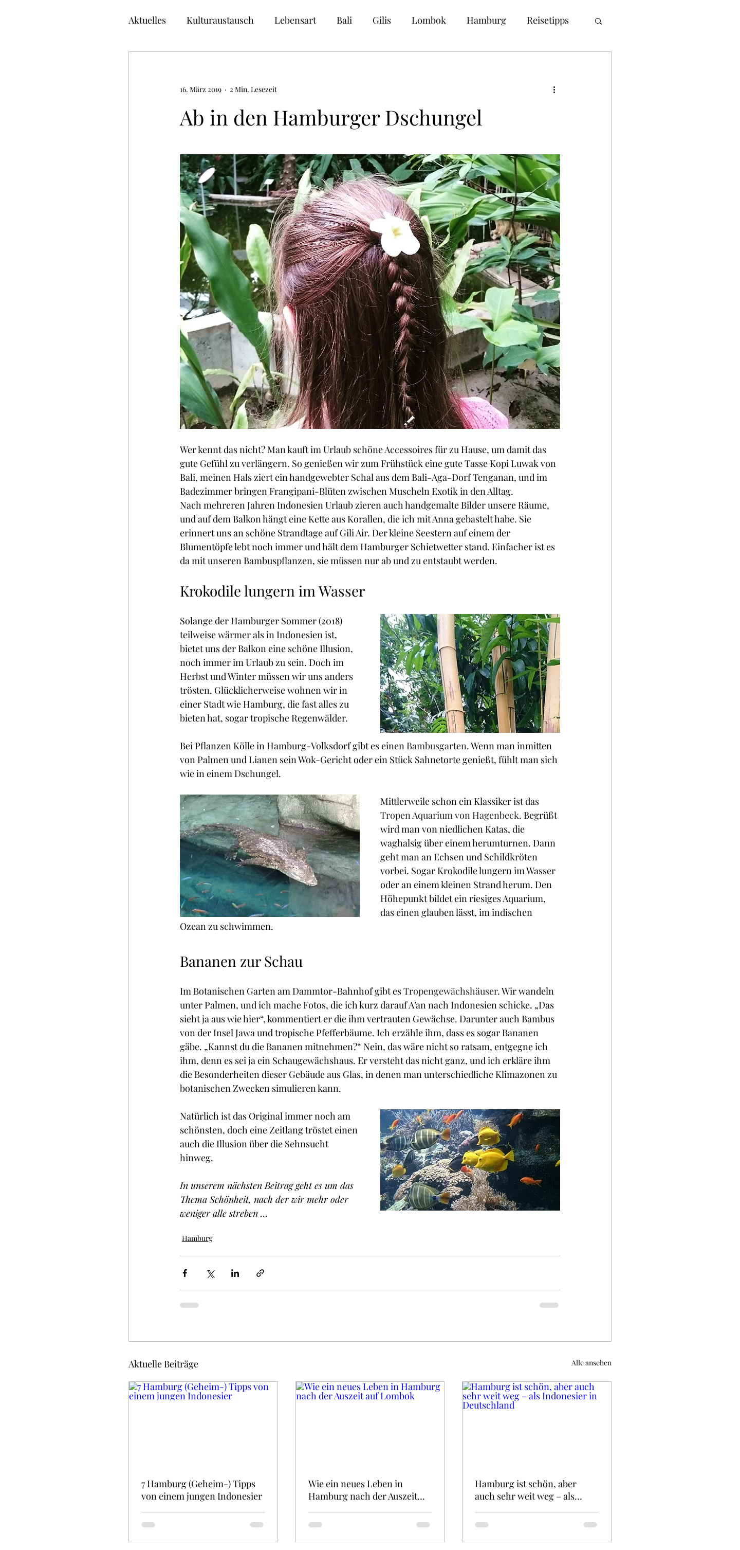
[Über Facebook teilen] (185, 1273)
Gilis (382, 20)
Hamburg (486, 20)
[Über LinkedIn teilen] (235, 1273)
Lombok (429, 20)
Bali (344, 20)
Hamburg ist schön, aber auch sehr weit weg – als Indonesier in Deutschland (529, 1489)
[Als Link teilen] (260, 1273)
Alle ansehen (591, 1362)
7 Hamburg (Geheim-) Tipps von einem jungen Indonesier (201, 1489)
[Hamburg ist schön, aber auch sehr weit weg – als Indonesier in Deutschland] (536, 1423)
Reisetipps (548, 20)
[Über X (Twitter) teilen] (210, 1273)
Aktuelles (147, 20)
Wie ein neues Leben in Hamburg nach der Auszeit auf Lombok (362, 1489)
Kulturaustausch (220, 20)
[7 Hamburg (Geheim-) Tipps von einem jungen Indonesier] (203, 1423)
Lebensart (295, 20)
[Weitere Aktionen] (554, 89)
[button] (598, 20)
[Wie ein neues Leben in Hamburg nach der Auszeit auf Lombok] (370, 1423)
